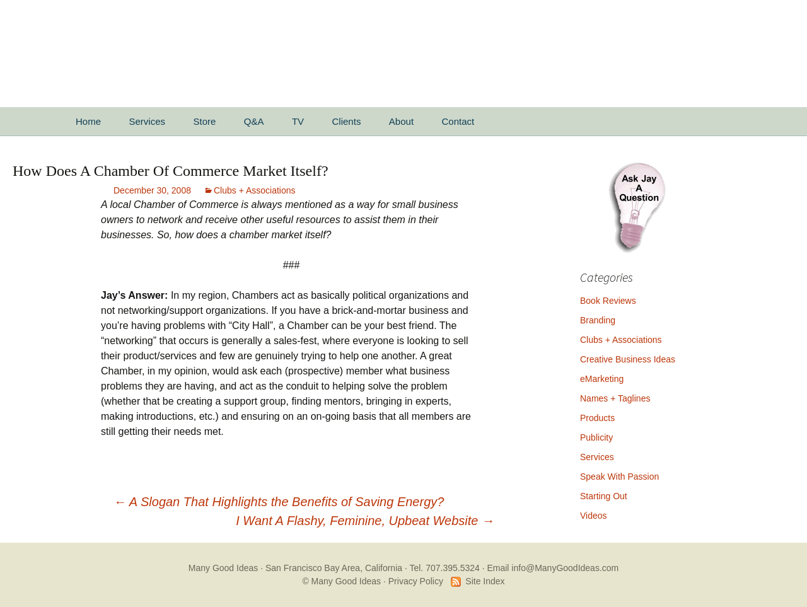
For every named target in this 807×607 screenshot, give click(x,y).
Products (597, 418)
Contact (458, 121)
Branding (597, 320)
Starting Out (603, 496)
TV (298, 121)
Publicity (596, 437)
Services (147, 121)
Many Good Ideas (223, 568)
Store (204, 121)
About (401, 121)
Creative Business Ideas (627, 359)
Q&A (254, 121)
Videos (593, 516)
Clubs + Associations (255, 190)
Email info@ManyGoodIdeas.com (552, 568)
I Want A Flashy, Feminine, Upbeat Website (365, 521)
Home (88, 121)
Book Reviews (608, 301)
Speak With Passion (619, 476)
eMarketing (602, 379)
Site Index (484, 581)
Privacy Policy (415, 581)
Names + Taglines (615, 398)
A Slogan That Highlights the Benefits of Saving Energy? (278, 502)
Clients (346, 121)
